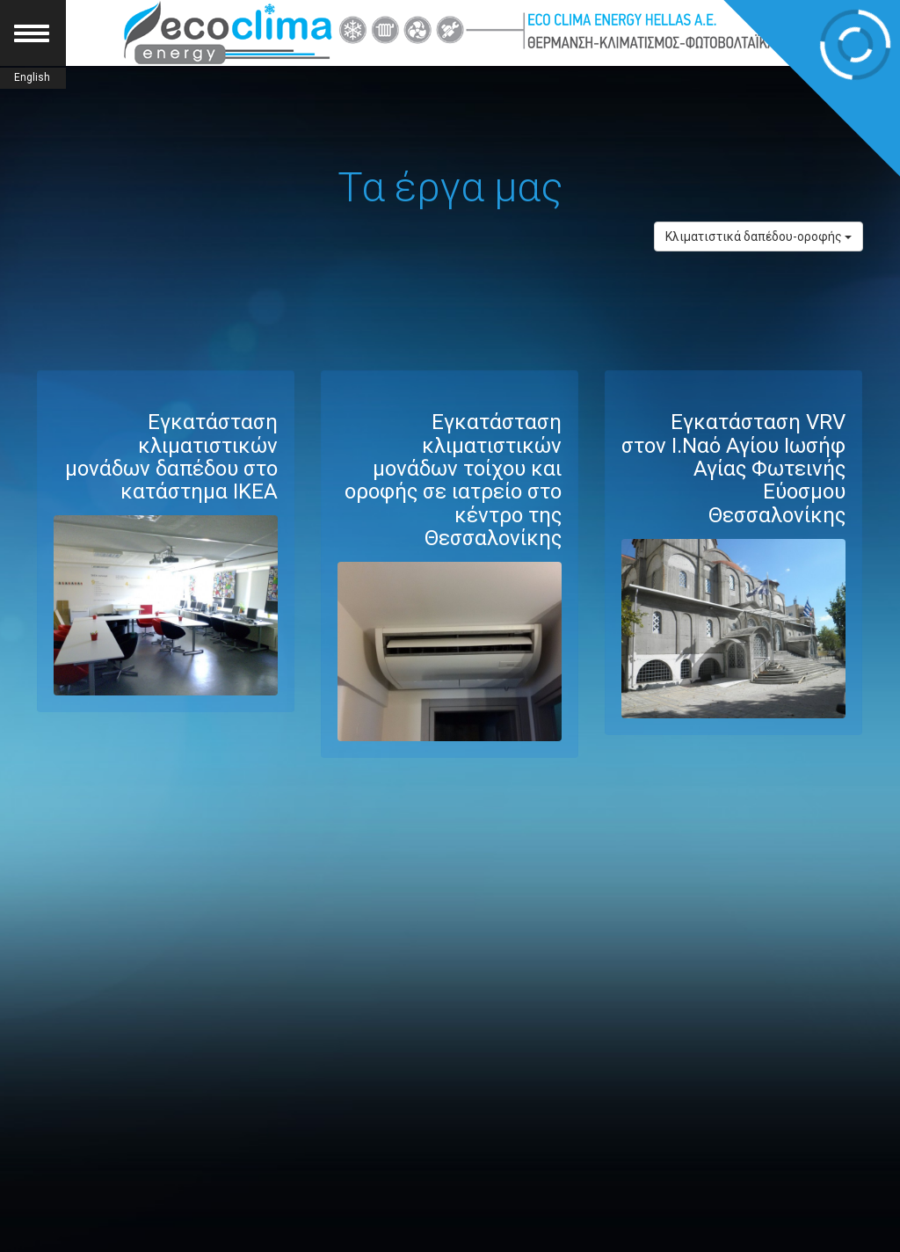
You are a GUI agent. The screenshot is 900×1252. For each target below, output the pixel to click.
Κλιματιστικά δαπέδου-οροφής (758, 236)
